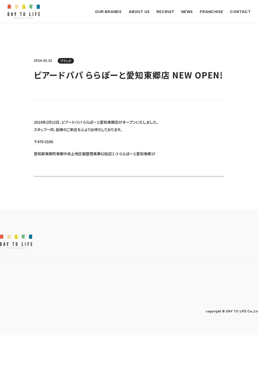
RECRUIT (99, 317)
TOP (5, 317)
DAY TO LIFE (24, 12)
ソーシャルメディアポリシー (59, 333)
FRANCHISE (153, 317)
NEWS (125, 317)
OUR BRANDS (33, 317)
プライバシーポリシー (15, 333)
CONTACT (187, 317)
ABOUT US (69, 317)
